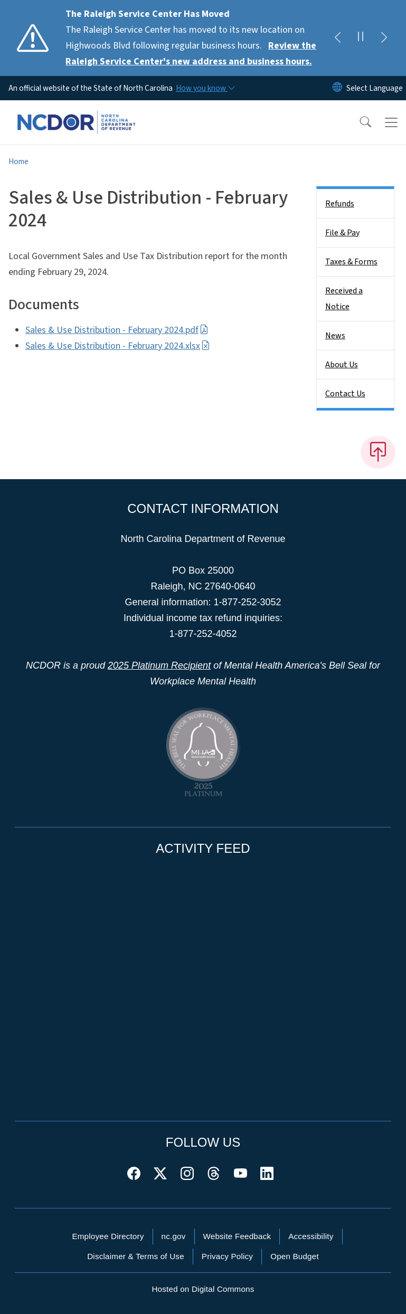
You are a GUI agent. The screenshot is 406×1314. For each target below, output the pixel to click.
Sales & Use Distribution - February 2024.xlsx (117, 346)
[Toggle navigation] (391, 122)
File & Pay (342, 233)
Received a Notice (344, 298)
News (335, 335)
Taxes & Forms (351, 262)
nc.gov (174, 1236)
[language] (374, 88)
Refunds (339, 204)
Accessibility (310, 1236)
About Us (341, 364)
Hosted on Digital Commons (203, 1288)
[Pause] (360, 38)
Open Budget (294, 1256)
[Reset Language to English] (337, 88)
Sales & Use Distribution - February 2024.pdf (117, 330)
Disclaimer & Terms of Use (135, 1256)
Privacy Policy (227, 1256)
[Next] (383, 38)
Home (18, 161)
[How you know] (204, 88)
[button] (358, 122)
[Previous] (337, 38)
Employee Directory (108, 1236)
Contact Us (345, 393)
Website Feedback (237, 1236)
